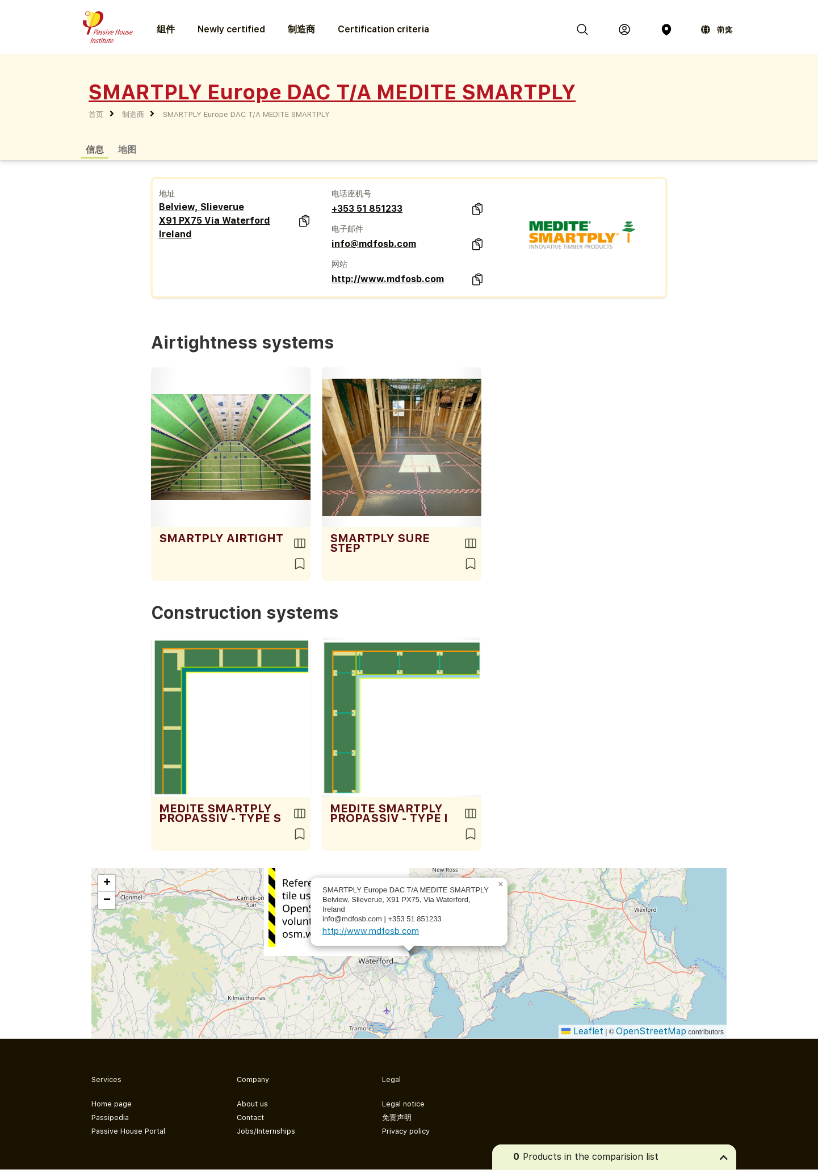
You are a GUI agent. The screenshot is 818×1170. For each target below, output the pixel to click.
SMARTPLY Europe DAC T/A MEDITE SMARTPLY (246, 114)
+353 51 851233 (367, 208)
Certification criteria (383, 29)
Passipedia (110, 1117)
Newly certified (231, 29)
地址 (167, 193)
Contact (250, 1117)
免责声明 (397, 1117)
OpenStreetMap (651, 1031)
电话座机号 (351, 193)
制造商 (301, 29)
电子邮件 (347, 228)
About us (252, 1104)
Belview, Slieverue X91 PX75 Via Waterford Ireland (214, 221)
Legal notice (403, 1104)
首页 (96, 114)
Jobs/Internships (266, 1131)
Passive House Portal (128, 1131)
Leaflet (582, 1031)
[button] (500, 884)
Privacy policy (406, 1131)
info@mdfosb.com (374, 243)
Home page (111, 1104)
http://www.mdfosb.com (388, 279)
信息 (95, 149)
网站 (339, 264)
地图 (127, 149)
